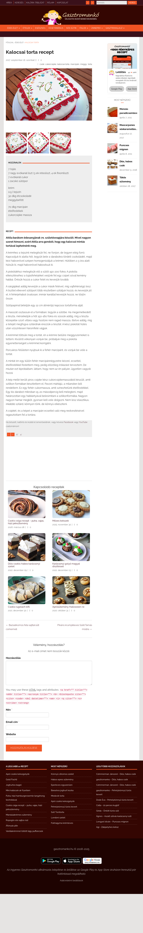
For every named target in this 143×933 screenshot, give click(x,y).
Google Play (116, 89)
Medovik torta (57, 835)
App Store (132, 89)
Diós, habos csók (128, 813)
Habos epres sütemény (62, 818)
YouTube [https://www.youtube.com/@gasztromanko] (83, 461)
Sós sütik (71, 28)
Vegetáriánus (55, 28)
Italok (83, 28)
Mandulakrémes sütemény (19, 854)
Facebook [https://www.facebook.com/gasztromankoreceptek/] (68, 461)
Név (8, 748)
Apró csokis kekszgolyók (17, 813)
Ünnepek (97, 28)
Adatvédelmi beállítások (71, 919)
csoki (42, 64)
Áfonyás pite (12, 865)
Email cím (12, 761)
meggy (83, 64)
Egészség (40, 28)
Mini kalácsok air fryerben (18, 829)
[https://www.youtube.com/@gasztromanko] (92, 2)
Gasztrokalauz (115, 28)
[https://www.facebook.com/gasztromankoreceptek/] (88, 2)
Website (11, 773)
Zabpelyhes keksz (110, 866)
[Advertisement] (49, 173)
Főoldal (10, 43)
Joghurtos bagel (14, 824)
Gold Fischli (11, 818)
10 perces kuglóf (111, 844)
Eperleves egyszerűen (61, 824)
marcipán (75, 64)
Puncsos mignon (120, 860)
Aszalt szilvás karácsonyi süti (117, 855)
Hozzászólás (13, 697)
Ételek (27, 28)
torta (90, 64)
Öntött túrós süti (111, 850)
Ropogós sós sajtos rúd (17, 859)
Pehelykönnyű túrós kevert (64, 846)
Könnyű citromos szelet (62, 813)
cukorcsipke (50, 64)
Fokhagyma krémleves (62, 862)
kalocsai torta (63, 64)
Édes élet (13, 28)
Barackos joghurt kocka (62, 829)
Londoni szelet (58, 856)
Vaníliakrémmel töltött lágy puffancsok (24, 870)
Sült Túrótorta (57, 851)
